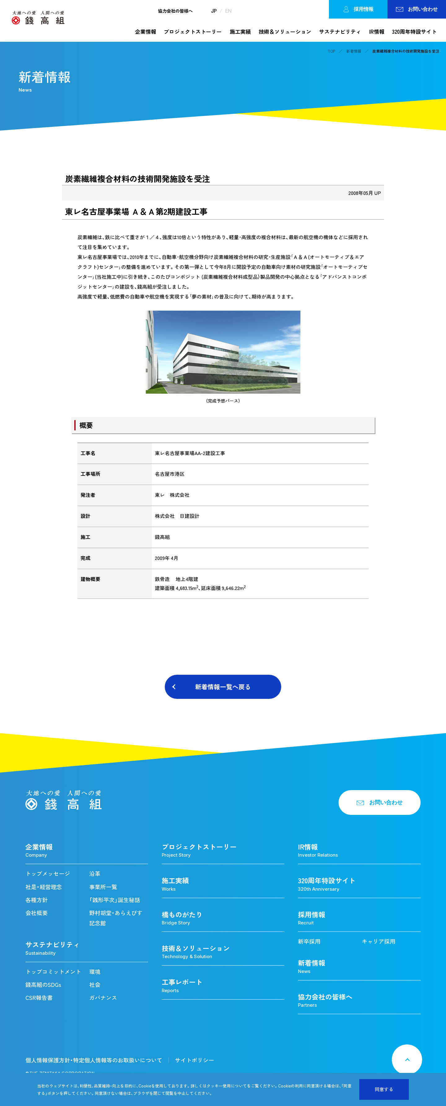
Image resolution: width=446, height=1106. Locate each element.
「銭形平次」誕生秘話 (114, 900)
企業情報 (145, 31)
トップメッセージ (47, 873)
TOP (331, 51)
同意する (384, 1089)
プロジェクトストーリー (193, 31)
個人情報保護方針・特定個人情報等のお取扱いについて (93, 1060)
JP (214, 11)
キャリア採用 (378, 941)
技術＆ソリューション (285, 31)
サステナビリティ (340, 31)
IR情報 (376, 31)
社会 (94, 984)
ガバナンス (103, 997)
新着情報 (353, 51)
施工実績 (240, 31)
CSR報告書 (39, 997)
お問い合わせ (416, 9)
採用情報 (358, 9)
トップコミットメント (53, 971)
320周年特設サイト (414, 31)
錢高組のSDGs (43, 984)
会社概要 (36, 913)
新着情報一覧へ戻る (223, 686)
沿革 (94, 873)
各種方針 (36, 900)
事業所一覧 (103, 887)
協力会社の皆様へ (175, 11)
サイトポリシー (194, 1060)
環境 (94, 971)
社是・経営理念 (43, 887)
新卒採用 (309, 941)
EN (228, 11)
